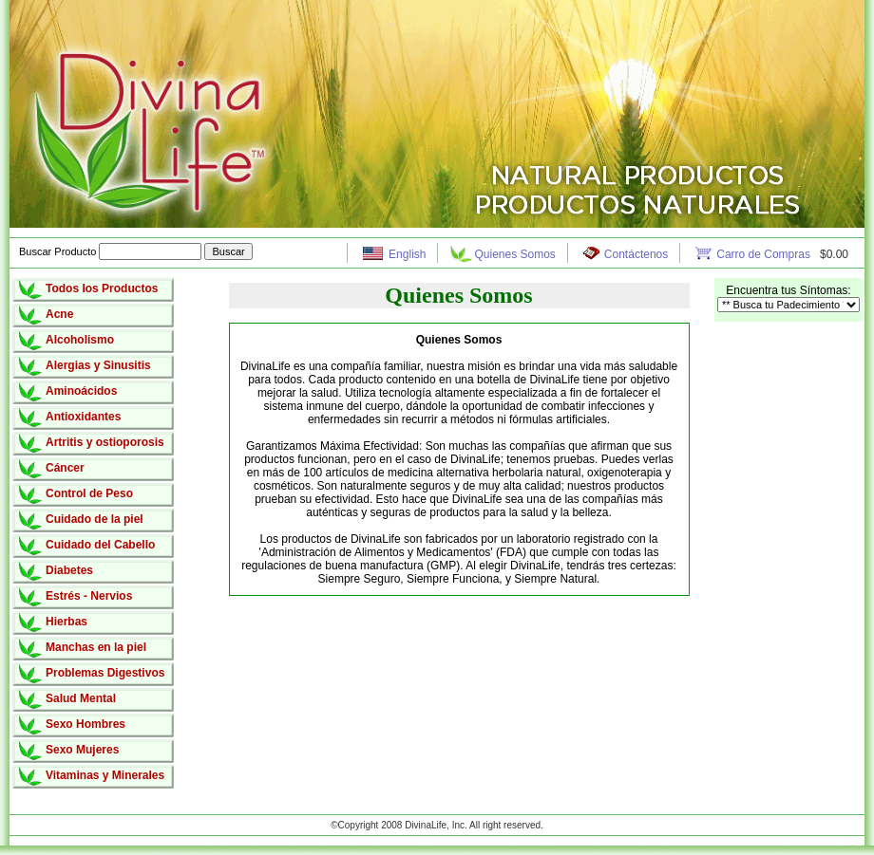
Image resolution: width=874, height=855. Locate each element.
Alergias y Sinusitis (98, 365)
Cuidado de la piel (94, 519)
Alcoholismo (80, 339)
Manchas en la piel (96, 647)
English (407, 254)
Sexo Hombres (85, 724)
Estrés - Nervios (89, 596)
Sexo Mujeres (82, 749)
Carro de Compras (764, 254)
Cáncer (65, 467)
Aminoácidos (81, 391)
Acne (59, 314)
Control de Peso (89, 493)
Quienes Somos (514, 254)
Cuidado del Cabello (100, 544)
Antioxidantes (83, 416)
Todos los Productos (102, 288)
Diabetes (69, 570)
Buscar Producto (111, 251)
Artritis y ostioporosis (105, 442)
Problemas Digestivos (105, 672)
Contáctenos (636, 254)
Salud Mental (81, 698)
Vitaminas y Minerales (105, 775)
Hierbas (66, 621)
